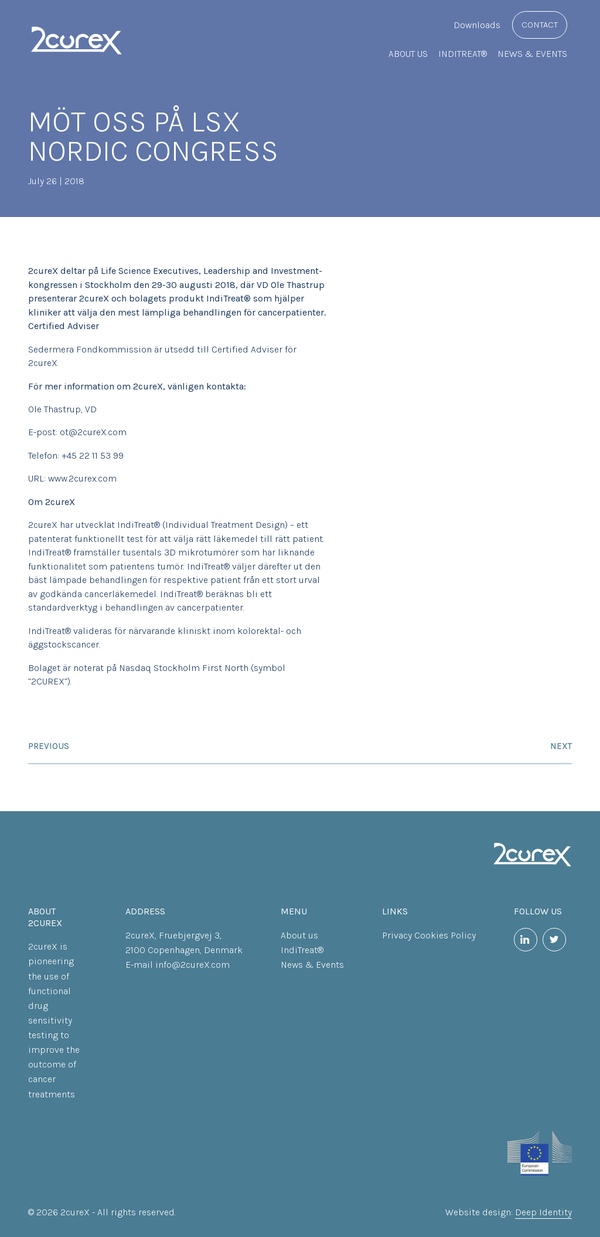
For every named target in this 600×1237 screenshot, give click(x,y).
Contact (539, 24)
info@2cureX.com (192, 964)
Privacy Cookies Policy (429, 935)
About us (408, 53)
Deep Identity (543, 1212)
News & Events (532, 53)
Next (561, 746)
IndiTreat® (462, 53)
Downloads (477, 24)
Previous (48, 746)
